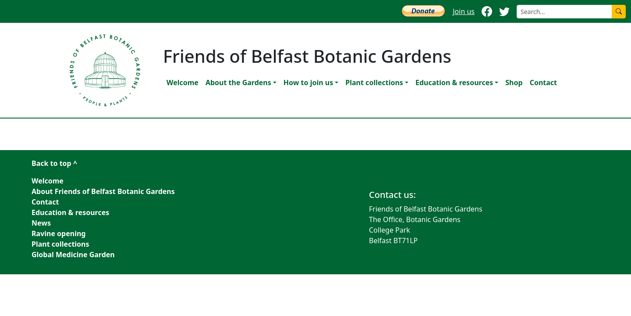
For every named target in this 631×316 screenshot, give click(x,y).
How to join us (308, 82)
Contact (543, 82)
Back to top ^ (54, 163)
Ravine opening (58, 233)
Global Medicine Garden (73, 254)
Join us (464, 11)
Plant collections (374, 82)
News (41, 223)
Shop (513, 82)
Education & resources (454, 82)
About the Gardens (238, 82)
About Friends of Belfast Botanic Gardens (103, 191)
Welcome (183, 82)
